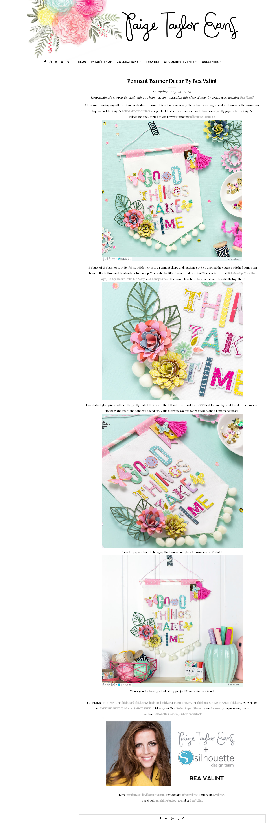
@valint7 (218, 795)
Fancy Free (159, 279)
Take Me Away (135, 279)
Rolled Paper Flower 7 (190, 708)
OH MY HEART (218, 702)
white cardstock (191, 714)
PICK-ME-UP (110, 702)
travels (153, 62)
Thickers (202, 702)
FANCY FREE (142, 708)
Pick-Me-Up (235, 273)
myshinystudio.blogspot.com (145, 795)
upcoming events (179, 62)
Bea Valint (246, 97)
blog (82, 62)
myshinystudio (165, 800)
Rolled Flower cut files (136, 111)
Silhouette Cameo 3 (202, 117)
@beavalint (189, 795)
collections (128, 62)
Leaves (201, 405)
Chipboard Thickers (133, 702)
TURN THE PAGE (184, 702)
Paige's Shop (101, 62)
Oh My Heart (116, 279)
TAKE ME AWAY (110, 708)
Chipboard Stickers (159, 702)
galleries (210, 62)
